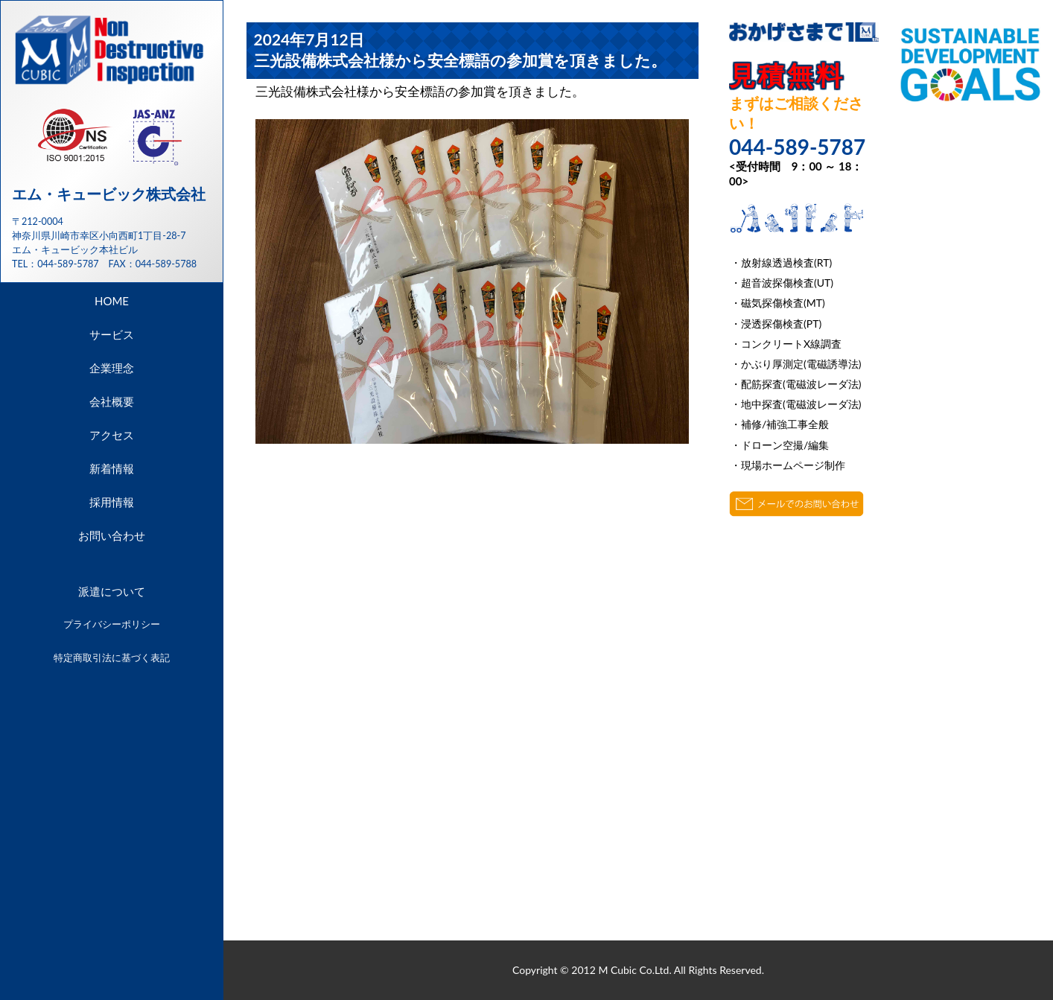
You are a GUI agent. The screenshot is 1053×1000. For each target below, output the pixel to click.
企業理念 (111, 368)
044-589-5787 (67, 264)
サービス (111, 334)
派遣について (111, 591)
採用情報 (111, 502)
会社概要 (111, 401)
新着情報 (111, 468)
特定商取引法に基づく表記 (112, 657)
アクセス (111, 435)
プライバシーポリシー (111, 624)
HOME (112, 301)
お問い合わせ (111, 535)
